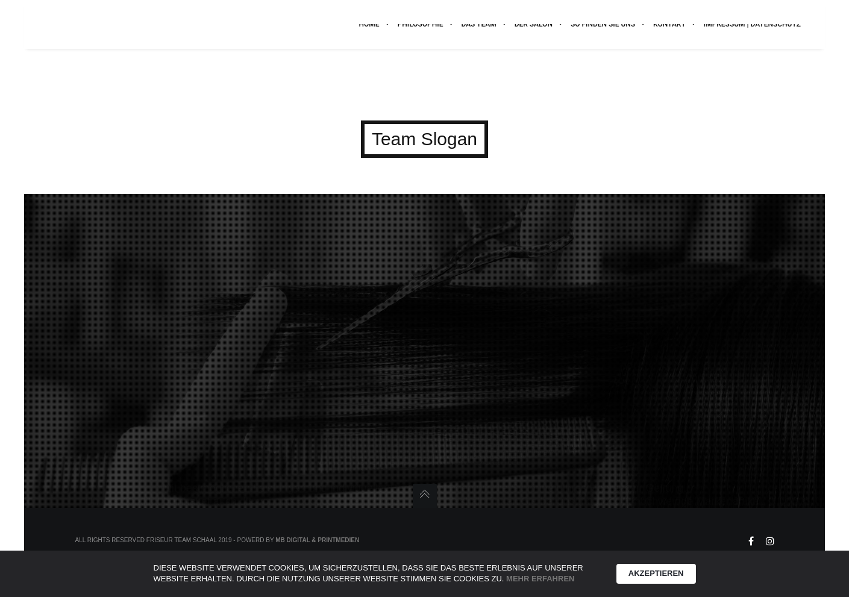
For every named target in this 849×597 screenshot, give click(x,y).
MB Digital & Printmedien (317, 540)
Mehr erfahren (540, 578)
